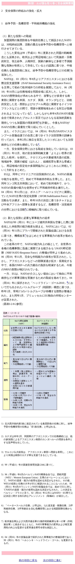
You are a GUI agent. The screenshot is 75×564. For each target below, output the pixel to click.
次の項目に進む (52, 560)
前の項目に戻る (28, 560)
